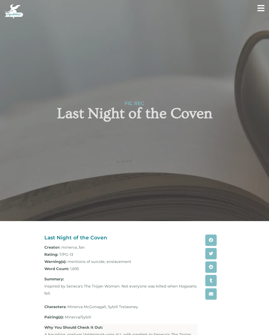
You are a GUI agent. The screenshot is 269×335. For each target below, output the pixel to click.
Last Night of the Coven (75, 238)
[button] (211, 240)
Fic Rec (134, 103)
